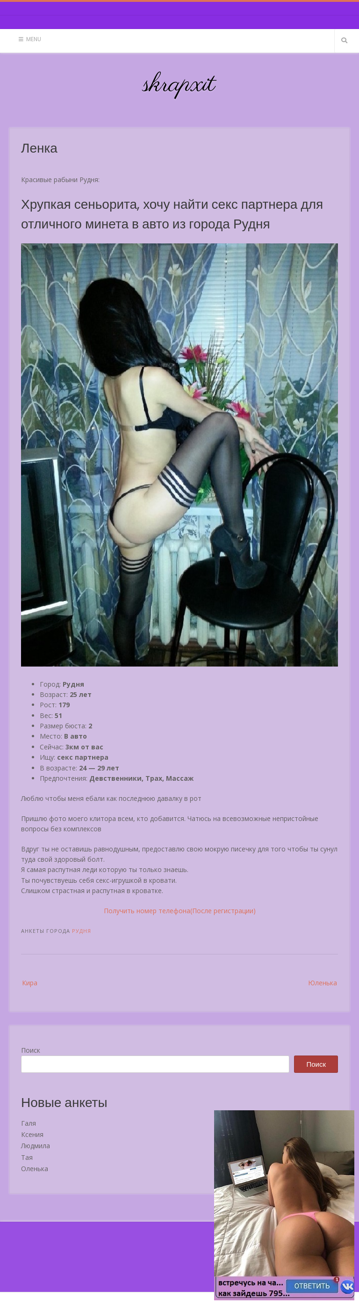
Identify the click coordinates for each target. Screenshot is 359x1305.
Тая (27, 1157)
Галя (28, 1123)
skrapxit (179, 85)
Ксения (32, 1134)
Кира (29, 982)
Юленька (322, 982)
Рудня (81, 930)
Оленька (34, 1168)
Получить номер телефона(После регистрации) (180, 910)
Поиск (30, 1050)
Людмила (35, 1145)
